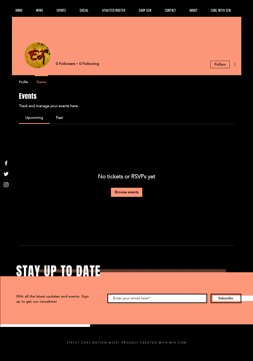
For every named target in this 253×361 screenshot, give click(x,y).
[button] (196, 10)
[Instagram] (6, 184)
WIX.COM (178, 342)
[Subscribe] (226, 298)
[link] (34, 117)
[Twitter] (6, 174)
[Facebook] (6, 163)
